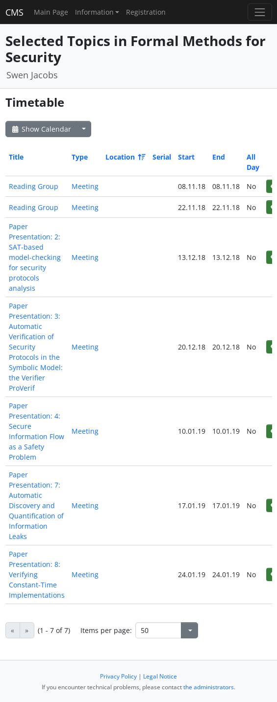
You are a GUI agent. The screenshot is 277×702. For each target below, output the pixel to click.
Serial (161, 157)
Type (80, 157)
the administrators (208, 687)
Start (186, 157)
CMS (14, 12)
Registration (146, 12)
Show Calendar (41, 129)
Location (124, 157)
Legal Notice (160, 676)
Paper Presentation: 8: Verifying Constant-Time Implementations (37, 574)
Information (94, 12)
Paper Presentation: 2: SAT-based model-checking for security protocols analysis (35, 257)
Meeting (85, 186)
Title (16, 157)
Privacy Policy (118, 676)
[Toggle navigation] (260, 12)
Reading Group (33, 186)
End (218, 157)
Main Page (51, 12)
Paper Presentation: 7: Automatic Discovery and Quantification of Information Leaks (36, 505)
